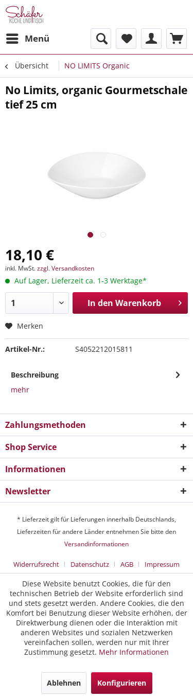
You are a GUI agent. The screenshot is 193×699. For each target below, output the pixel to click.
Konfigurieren (121, 683)
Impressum (162, 564)
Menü (27, 37)
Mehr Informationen (134, 652)
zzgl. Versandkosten (65, 268)
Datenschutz (90, 564)
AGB (126, 564)
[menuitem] (27, 38)
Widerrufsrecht (36, 564)
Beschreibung (35, 375)
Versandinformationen (96, 544)
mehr (20, 390)
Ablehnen (64, 683)
